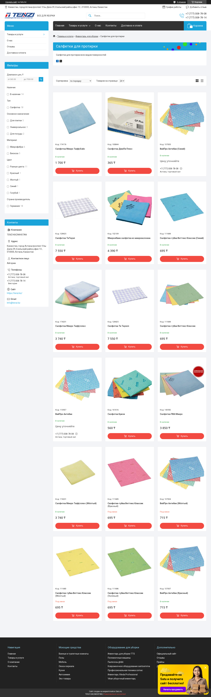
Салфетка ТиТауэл (65, 238)
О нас (98, 25)
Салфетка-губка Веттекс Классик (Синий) (182, 238)
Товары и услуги (78, 25)
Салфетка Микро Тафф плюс (70, 326)
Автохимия (64, 674)
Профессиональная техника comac (125, 670)
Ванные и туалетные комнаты (74, 654)
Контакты (111, 25)
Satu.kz (119, 691)
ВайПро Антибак (63, 414)
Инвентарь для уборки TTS (121, 654)
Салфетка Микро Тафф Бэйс (70, 149)
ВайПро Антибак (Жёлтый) (174, 503)
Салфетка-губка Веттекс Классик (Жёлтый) (73, 594)
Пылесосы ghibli (115, 662)
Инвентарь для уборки (87, 36)
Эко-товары (65, 678)
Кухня (62, 670)
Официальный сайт (166, 654)
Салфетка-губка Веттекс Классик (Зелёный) (125, 594)
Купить (79, 170)
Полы (61, 658)
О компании (13, 662)
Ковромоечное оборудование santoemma (129, 666)
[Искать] (90, 15)
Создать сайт (11, 2)
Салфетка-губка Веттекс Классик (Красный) (125, 505)
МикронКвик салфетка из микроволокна (129, 238)
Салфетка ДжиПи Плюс (120, 149)
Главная (59, 25)
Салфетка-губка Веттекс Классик (177, 326)
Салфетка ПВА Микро (171, 414)
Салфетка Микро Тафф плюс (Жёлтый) (76, 503)
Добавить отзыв (198, 7)
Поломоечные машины (119, 658)
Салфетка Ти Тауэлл (118, 326)
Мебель (63, 662)
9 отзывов (181, 2)
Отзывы (11, 46)
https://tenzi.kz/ (14, 293)
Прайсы (160, 662)
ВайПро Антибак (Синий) (172, 149)
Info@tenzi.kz (13, 303)
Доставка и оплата (131, 25)
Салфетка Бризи (116, 414)
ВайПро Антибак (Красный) (174, 593)
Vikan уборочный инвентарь (122, 678)
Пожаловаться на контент (115, 694)
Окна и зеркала (66, 666)
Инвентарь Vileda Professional (123, 674)
